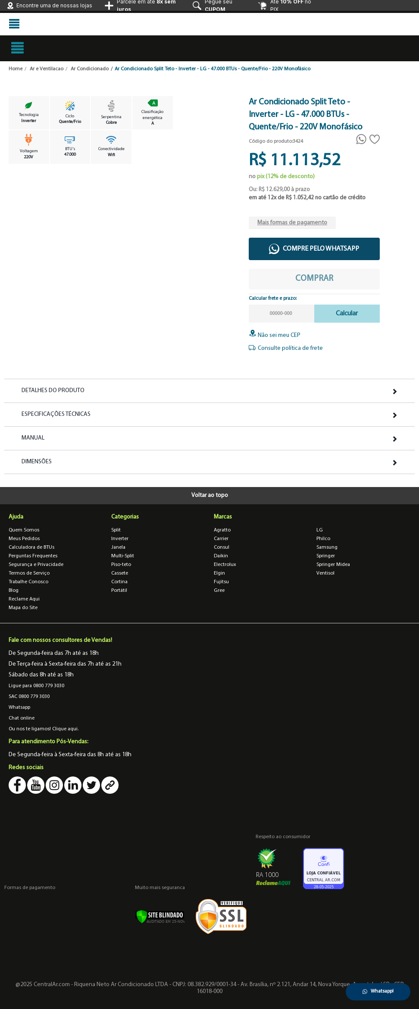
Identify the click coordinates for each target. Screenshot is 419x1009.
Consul (221, 547)
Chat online (21, 718)
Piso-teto (121, 564)
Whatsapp (19, 707)
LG (319, 530)
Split (116, 530)
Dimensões (37, 462)
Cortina (119, 582)
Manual (33, 438)
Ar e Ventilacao (46, 69)
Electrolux (225, 564)
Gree (219, 590)
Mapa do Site (23, 607)
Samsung (327, 547)
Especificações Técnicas (56, 415)
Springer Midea (333, 564)
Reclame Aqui (24, 599)
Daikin (221, 556)
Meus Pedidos (24, 538)
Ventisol (325, 573)
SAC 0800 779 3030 (29, 696)
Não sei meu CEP (274, 335)
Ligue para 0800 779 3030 (36, 685)
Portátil (119, 590)
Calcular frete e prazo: (273, 298)
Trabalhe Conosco (28, 582)
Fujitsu (221, 582)
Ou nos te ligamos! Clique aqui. (43, 729)
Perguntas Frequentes (33, 556)
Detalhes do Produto (53, 391)
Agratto (222, 530)
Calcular (347, 313)
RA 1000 (267, 875)
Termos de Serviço (29, 573)
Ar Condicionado (90, 69)
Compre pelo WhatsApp (314, 249)
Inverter (119, 538)
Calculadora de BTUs (31, 547)
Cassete (119, 573)
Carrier (221, 538)
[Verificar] (159, 916)
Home (15, 69)
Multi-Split (122, 556)
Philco (323, 538)
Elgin (219, 573)
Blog (14, 590)
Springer (325, 556)
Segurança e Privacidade (36, 564)
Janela (118, 547)
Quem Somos (24, 530)
